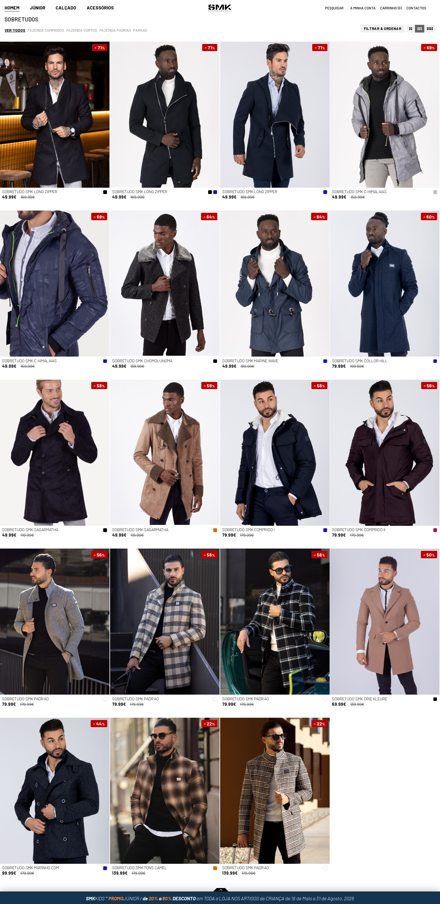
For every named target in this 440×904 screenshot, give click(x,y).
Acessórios (100, 7)
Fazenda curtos (81, 30)
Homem (12, 7)
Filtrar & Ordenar (383, 28)
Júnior (37, 7)
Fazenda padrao (115, 30)
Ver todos (15, 30)
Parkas (140, 30)
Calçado (66, 7)
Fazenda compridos (46, 30)
